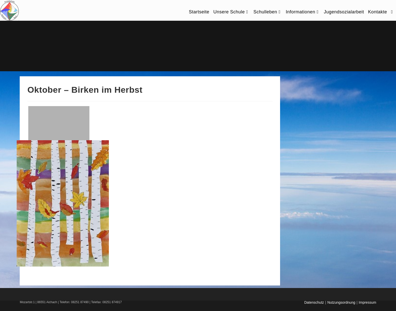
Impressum (367, 302)
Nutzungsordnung (341, 302)
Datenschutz (314, 302)
